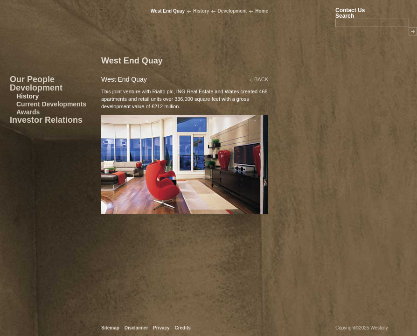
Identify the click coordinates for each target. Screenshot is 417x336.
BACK (261, 79)
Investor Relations (46, 120)
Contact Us (350, 10)
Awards (28, 112)
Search (344, 16)
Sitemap (110, 327)
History (27, 96)
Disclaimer (136, 327)
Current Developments (51, 104)
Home (261, 11)
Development (36, 87)
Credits (182, 327)
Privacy (161, 327)
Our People (32, 79)
